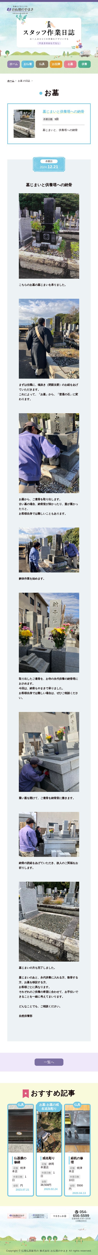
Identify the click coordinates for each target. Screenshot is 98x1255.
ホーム (14, 64)
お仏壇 (28, 64)
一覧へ (49, 1062)
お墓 (70, 64)
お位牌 (56, 64)
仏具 (42, 64)
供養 (84, 64)
